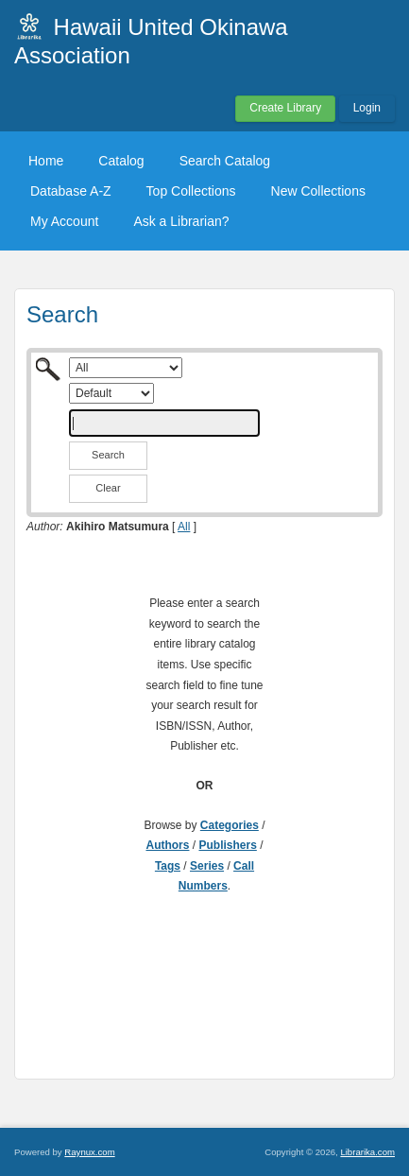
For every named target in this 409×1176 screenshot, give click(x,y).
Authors (167, 845)
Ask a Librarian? (181, 221)
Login (367, 107)
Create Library (285, 107)
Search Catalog (225, 160)
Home (45, 160)
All (184, 526)
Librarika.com (367, 1152)
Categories (229, 825)
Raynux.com (89, 1152)
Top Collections (191, 191)
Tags (167, 866)
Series (207, 866)
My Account (64, 221)
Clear (107, 487)
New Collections (318, 191)
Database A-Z (70, 191)
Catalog (121, 160)
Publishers (227, 845)
